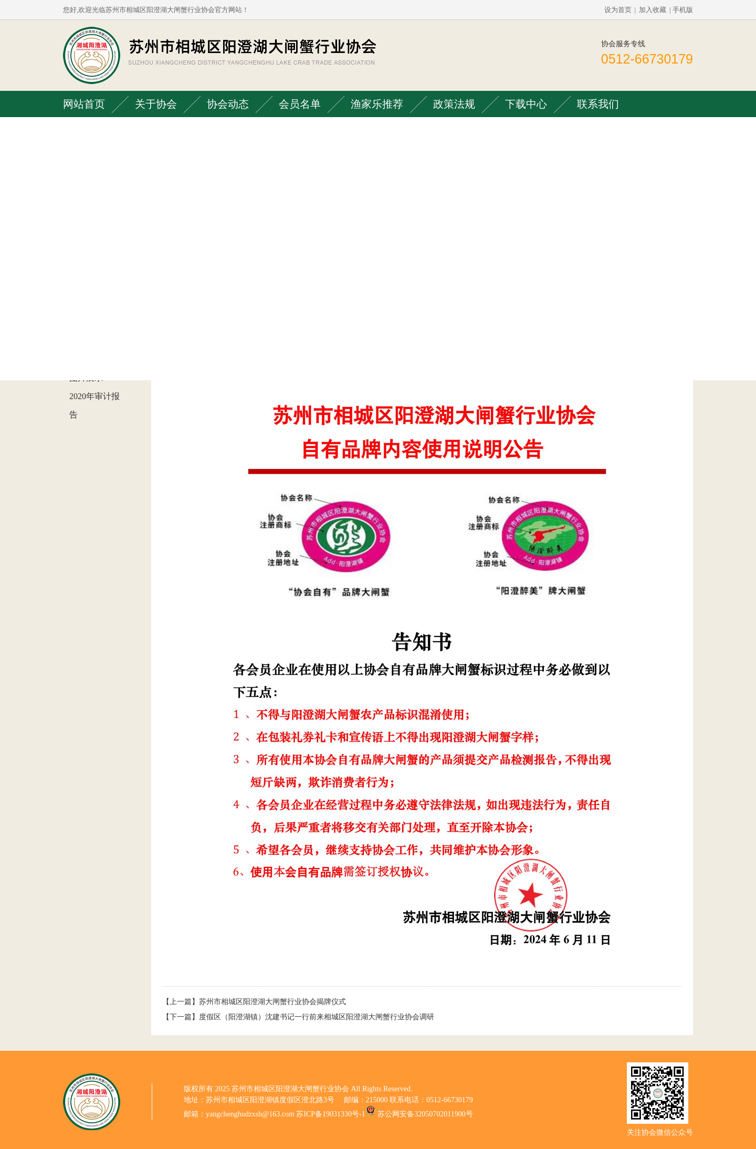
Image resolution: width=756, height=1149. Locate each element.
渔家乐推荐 (377, 104)
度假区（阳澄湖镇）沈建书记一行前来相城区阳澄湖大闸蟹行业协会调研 (316, 1017)
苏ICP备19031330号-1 (330, 1114)
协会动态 (228, 104)
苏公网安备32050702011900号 (424, 1114)
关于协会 (156, 104)
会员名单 (300, 104)
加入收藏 (652, 10)
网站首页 (84, 104)
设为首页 (618, 10)
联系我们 (598, 104)
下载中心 (526, 104)
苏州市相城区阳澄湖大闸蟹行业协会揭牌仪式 (272, 1002)
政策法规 (454, 104)
